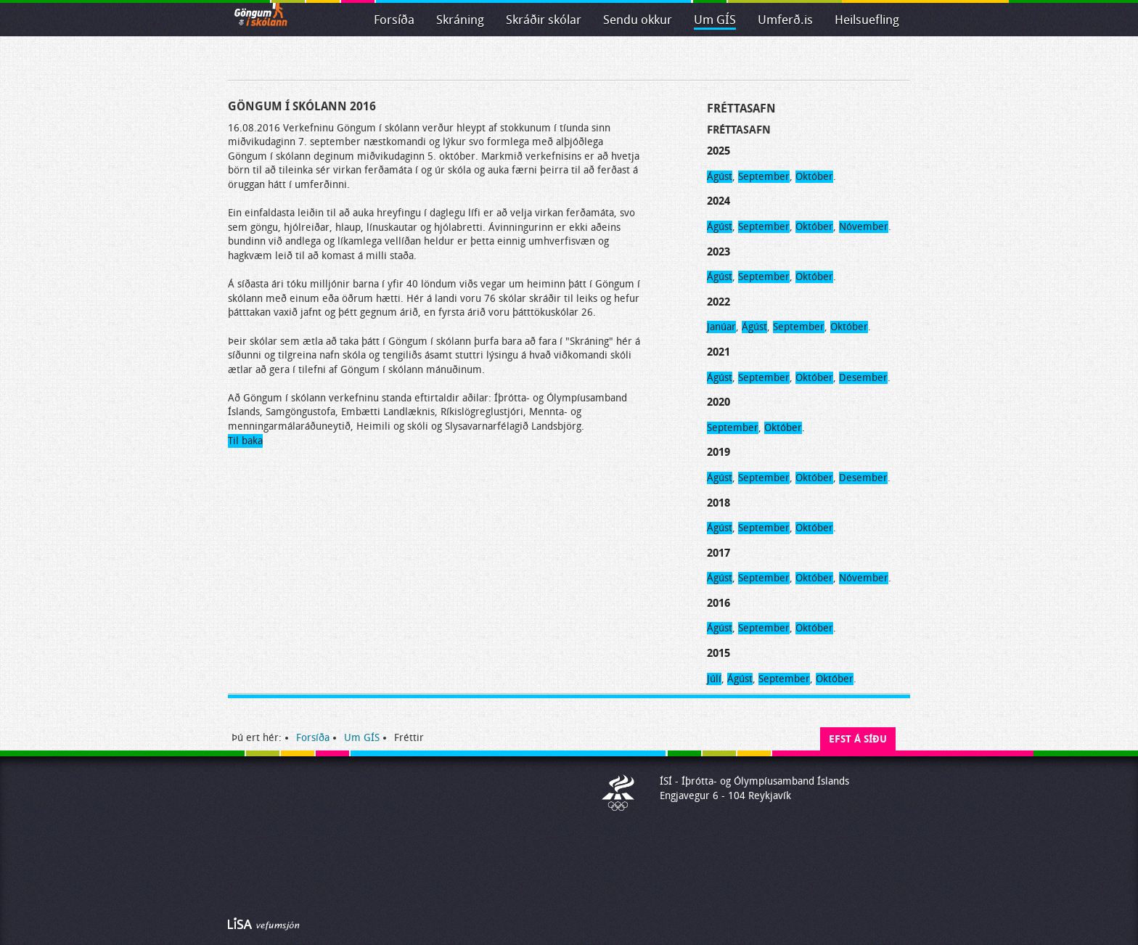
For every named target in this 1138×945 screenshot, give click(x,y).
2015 (718, 653)
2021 (718, 352)
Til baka (245, 441)
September (764, 177)
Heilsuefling (867, 20)
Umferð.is (785, 20)
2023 (718, 251)
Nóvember (863, 227)
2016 (718, 603)
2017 (718, 553)
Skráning (460, 20)
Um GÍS (715, 20)
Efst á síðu (858, 739)
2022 (718, 301)
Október (814, 177)
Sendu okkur (637, 20)
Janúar (721, 327)
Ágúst (719, 177)
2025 (718, 151)
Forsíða (394, 20)
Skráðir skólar (543, 20)
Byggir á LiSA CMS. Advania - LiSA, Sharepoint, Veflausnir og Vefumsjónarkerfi (264, 923)
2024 (718, 201)
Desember (863, 378)
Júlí (714, 679)
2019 (718, 452)
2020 (718, 402)
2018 (718, 503)
